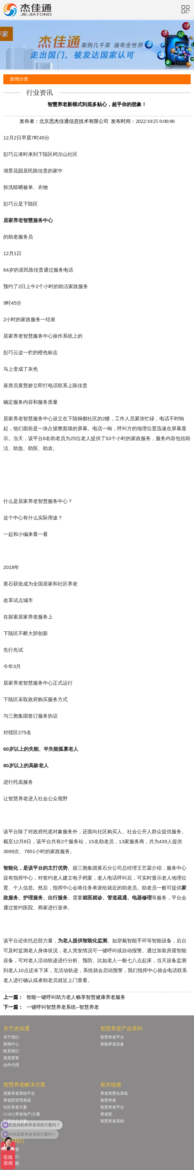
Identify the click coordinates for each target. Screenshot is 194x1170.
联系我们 (11, 1051)
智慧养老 (108, 1100)
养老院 (106, 1114)
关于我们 (11, 1037)
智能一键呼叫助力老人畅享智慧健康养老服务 (75, 997)
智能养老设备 (112, 1044)
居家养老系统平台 (19, 1093)
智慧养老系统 (112, 1121)
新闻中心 (11, 1044)
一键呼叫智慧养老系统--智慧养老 (62, 1007)
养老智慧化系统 (114, 1093)
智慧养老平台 (112, 1037)
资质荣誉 (11, 1058)
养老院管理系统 (17, 1100)
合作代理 (11, 1065)
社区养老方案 (15, 1107)
